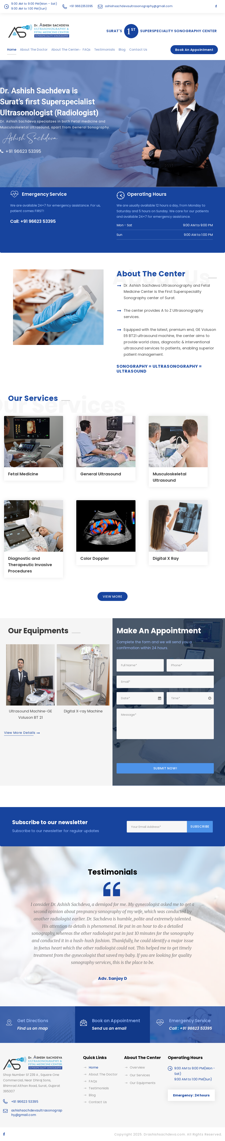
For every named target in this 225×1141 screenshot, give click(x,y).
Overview (137, 1067)
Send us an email (107, 1028)
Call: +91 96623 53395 (33, 221)
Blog (122, 49)
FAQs (87, 49)
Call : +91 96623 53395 (189, 1028)
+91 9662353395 (81, 6)
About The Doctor (34, 49)
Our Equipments (142, 1083)
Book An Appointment (194, 49)
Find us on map (31, 1028)
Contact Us (138, 49)
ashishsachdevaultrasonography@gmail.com (139, 6)
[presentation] (147, 751)
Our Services (140, 1075)
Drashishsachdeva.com (164, 1134)
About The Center (65, 49)
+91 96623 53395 (20, 151)
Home (11, 49)
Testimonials (104, 49)
